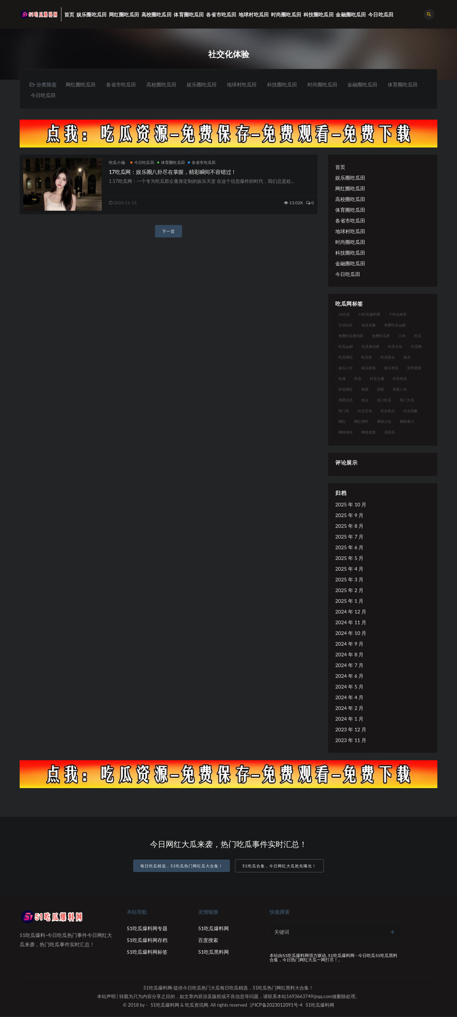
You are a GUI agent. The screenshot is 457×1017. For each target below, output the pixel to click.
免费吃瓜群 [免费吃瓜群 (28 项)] (381, 336)
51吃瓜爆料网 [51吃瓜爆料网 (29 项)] (369, 315)
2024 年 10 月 (350, 634)
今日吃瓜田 (84, 95)
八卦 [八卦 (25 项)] (402, 336)
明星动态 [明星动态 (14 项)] (345, 401)
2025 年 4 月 (349, 569)
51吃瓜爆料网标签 (147, 953)
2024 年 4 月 (349, 698)
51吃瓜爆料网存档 (147, 941)
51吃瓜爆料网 (213, 929)
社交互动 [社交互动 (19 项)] (365, 411)
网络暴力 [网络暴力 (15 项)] (407, 422)
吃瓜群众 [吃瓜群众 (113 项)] (388, 358)
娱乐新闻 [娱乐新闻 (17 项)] (368, 368)
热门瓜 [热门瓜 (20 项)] (343, 411)
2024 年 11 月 (350, 623)
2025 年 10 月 (350, 505)
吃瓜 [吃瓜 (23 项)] (417, 336)
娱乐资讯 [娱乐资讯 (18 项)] (391, 368)
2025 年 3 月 (349, 580)
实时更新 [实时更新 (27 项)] (414, 368)
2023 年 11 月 (350, 741)
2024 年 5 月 (349, 687)
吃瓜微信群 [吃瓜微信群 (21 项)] (371, 347)
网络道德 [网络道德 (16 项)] (368, 433)
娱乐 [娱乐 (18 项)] (407, 358)
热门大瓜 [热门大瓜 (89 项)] (407, 401)
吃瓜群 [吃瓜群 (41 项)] (366, 358)
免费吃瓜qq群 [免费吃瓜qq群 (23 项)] (395, 326)
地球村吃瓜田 (247, 84)
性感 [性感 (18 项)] (342, 379)
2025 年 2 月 (349, 591)
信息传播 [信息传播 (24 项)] (368, 326)
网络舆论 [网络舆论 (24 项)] (345, 433)
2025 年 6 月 (349, 548)
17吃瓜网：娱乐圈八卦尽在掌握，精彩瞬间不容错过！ (172, 172)
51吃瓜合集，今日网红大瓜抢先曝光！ (279, 867)
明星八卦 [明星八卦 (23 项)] (400, 390)
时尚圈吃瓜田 (330, 84)
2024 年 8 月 (349, 655)
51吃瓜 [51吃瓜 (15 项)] (344, 315)
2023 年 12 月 (350, 730)
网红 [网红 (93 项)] (342, 422)
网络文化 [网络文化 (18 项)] (384, 422)
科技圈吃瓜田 (288, 84)
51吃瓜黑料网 (213, 953)
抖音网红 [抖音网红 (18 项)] (345, 390)
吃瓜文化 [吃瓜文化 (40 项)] (395, 347)
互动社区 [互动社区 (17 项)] (345, 326)
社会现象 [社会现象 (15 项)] (410, 411)
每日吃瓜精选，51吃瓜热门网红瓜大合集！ (181, 867)
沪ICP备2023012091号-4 (276, 1005)
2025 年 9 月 (349, 516)
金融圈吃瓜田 (371, 84)
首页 (340, 168)
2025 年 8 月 (349, 526)
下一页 (168, 232)
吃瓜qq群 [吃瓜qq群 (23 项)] (345, 347)
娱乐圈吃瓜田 (206, 84)
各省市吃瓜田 (123, 84)
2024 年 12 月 (350, 612)
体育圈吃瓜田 (46, 95)
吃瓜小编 (117, 163)
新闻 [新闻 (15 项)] (364, 390)
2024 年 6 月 (349, 676)
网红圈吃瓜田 (81, 84)
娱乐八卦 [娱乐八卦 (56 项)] (345, 368)
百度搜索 (208, 941)
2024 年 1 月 (349, 719)
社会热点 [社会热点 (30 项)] (388, 411)
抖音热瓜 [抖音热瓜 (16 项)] (400, 379)
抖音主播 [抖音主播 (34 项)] (377, 379)
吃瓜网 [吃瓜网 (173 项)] (416, 347)
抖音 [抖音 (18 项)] (357, 379)
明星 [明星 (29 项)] (380, 390)
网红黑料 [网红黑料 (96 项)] (361, 422)
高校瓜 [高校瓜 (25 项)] (389, 433)
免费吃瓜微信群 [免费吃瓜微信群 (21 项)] (350, 336)
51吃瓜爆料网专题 (147, 929)
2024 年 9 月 (349, 644)
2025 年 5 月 (349, 559)
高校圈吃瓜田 (164, 84)
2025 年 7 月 (349, 537)
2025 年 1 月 (349, 601)
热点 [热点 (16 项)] (364, 401)
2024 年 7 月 (349, 666)
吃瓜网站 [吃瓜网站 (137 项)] (345, 358)
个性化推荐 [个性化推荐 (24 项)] (398, 315)
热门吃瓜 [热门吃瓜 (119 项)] (384, 401)
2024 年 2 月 (349, 709)
